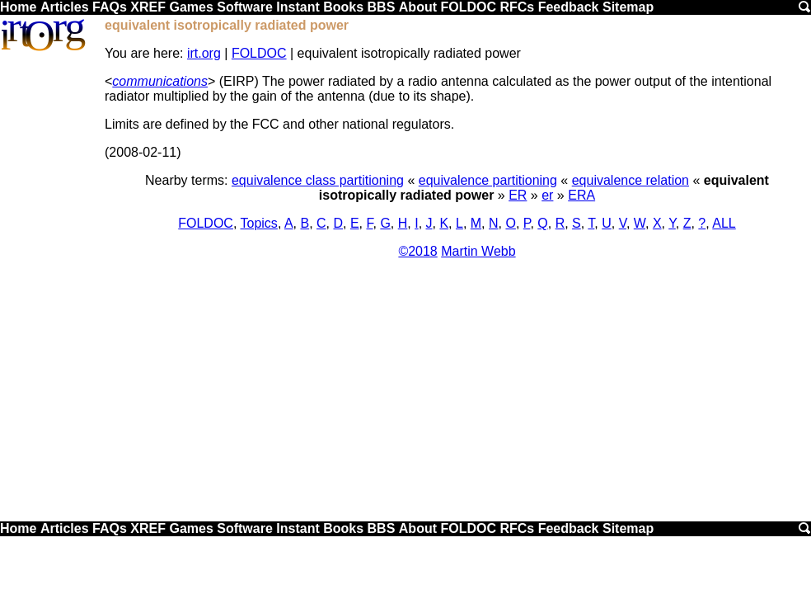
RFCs (516, 7)
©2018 (417, 251)
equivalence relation (630, 180)
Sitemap (628, 7)
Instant (297, 7)
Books (343, 7)
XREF (148, 7)
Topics (259, 223)
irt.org (204, 53)
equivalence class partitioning (318, 180)
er (547, 195)
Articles (64, 7)
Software (245, 7)
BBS (382, 7)
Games (191, 7)
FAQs (109, 7)
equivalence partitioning (488, 180)
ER (518, 195)
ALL (723, 223)
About (418, 7)
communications (160, 81)
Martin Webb (478, 251)
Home (18, 7)
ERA (581, 195)
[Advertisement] (405, 396)
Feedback (568, 7)
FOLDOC (468, 7)
